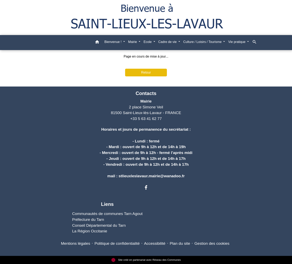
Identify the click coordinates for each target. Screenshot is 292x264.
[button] (97, 42)
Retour (146, 72)
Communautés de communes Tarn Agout (107, 214)
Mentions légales (75, 243)
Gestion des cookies (212, 243)
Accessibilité (154, 243)
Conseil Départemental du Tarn (99, 225)
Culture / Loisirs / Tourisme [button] (203, 42)
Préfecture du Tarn (88, 219)
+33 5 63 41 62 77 (146, 119)
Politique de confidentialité (117, 243)
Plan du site (180, 243)
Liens (107, 204)
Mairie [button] (133, 42)
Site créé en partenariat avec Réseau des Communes (146, 259)
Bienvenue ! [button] (113, 42)
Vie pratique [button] (237, 42)
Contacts (146, 93)
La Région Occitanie (89, 231)
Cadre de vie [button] (168, 42)
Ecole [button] (148, 42)
